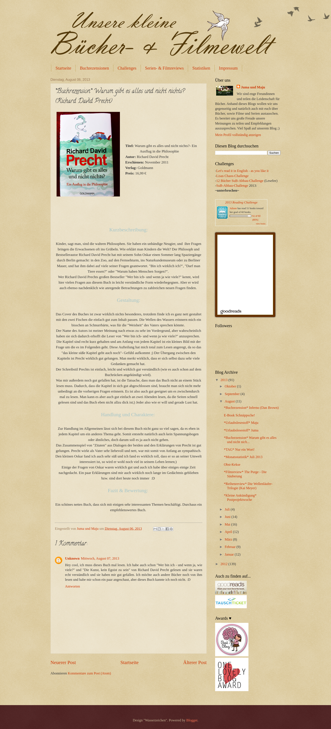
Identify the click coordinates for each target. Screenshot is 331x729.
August (230, 401)
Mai (228, 524)
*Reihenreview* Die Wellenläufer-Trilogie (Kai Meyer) (248, 486)
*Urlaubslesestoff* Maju (241, 423)
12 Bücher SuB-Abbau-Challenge (239, 181)
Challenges (127, 68)
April (229, 532)
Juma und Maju (253, 87)
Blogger (191, 720)
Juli (228, 509)
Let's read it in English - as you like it (242, 171)
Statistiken (201, 68)
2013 (224, 380)
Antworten (72, 586)
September (232, 394)
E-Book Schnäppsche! (239, 415)
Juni (228, 517)
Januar (230, 554)
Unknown (72, 558)
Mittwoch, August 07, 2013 (100, 558)
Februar (230, 547)
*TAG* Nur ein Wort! (239, 450)
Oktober (231, 386)
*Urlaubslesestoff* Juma (241, 430)
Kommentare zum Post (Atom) (89, 673)
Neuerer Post (63, 662)
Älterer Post (195, 662)
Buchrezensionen (94, 68)
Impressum (228, 68)
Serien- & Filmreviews (164, 68)
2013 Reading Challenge (241, 202)
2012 (224, 564)
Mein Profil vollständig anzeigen (238, 135)
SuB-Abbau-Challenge (232, 186)
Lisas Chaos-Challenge (232, 176)
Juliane (233, 208)
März (229, 539)
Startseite (63, 68)
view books (261, 223)
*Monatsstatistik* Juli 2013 (243, 457)
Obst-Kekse (232, 465)
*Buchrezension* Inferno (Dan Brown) (251, 408)
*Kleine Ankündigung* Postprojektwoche (240, 497)
